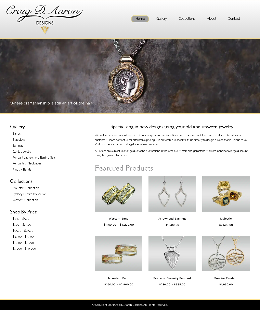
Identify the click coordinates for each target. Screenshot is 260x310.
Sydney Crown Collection (30, 194)
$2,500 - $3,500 (23, 236)
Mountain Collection (26, 188)
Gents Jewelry (22, 151)
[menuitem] (140, 19)
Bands (17, 133)
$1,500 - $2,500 (23, 230)
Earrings (18, 145)
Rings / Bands (22, 169)
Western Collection (25, 200)
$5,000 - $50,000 (24, 248)
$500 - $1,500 (22, 224)
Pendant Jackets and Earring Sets (34, 157)
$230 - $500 (21, 218)
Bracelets (19, 139)
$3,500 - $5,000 (23, 242)
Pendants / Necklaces (27, 163)
